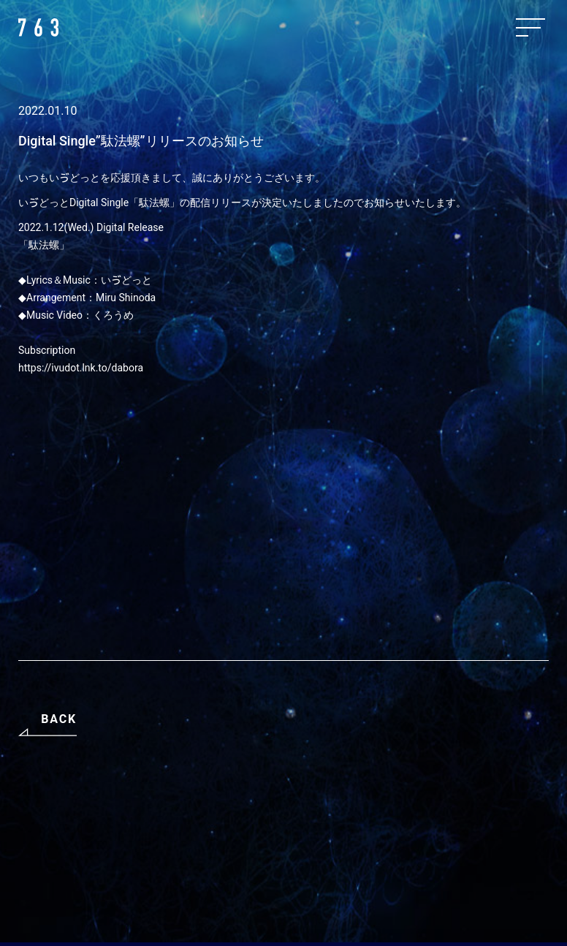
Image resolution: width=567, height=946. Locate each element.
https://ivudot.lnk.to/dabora (80, 368)
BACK (59, 719)
